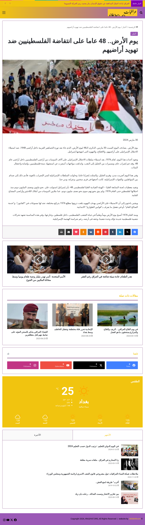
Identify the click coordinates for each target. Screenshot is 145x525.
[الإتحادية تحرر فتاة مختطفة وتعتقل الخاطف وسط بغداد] (72, 315)
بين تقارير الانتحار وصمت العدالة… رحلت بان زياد (97, 494)
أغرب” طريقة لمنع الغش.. (106, 482)
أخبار (124, 27)
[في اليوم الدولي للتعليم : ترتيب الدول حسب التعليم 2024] (129, 451)
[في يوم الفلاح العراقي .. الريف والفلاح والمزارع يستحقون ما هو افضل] (117, 315)
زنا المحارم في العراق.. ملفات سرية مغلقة (99, 460)
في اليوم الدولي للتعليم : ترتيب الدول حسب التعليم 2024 (93, 446)
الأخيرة (37, 434)
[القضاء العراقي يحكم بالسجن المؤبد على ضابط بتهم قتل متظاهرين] (27, 316)
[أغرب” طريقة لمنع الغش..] (129, 486)
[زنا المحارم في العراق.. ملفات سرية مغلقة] (129, 464)
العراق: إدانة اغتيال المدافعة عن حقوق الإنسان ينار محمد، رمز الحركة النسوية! (96, 3)
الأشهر (107, 434)
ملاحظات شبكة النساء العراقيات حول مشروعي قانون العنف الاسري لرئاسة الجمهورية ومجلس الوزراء (92, 474)
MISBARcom (135, 519)
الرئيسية (133, 27)
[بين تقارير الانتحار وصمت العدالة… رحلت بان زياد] (129, 498)
